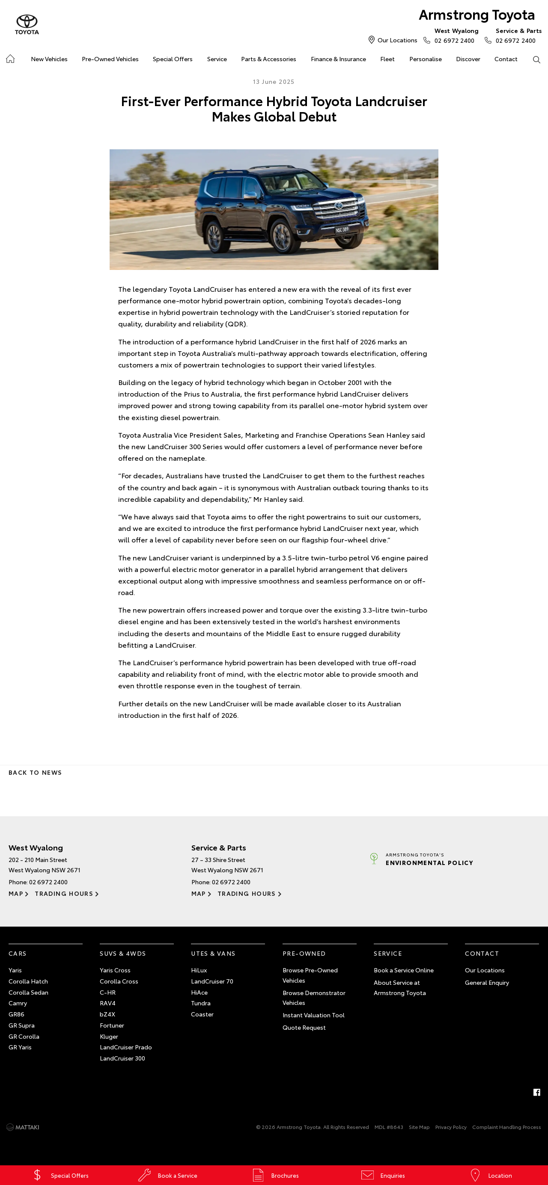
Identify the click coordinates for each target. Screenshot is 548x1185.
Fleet (387, 58)
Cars (18, 953)
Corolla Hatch (28, 981)
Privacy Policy (451, 1126)
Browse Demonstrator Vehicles (314, 997)
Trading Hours (64, 893)
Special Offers (173, 58)
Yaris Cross (115, 970)
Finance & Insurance (338, 58)
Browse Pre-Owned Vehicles (310, 975)
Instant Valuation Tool (314, 1014)
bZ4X (107, 1014)
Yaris (15, 970)
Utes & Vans (213, 953)
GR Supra (22, 1025)
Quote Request (304, 1027)
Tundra (201, 1002)
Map (16, 893)
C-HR (108, 992)
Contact (506, 58)
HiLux (199, 970)
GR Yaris (20, 1047)
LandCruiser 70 (212, 981)
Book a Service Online (404, 970)
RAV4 (108, 1002)
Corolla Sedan (28, 992)
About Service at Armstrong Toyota (400, 987)
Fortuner (112, 1025)
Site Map (419, 1126)
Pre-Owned (304, 953)
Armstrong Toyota (477, 13)
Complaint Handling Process (506, 1126)
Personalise (425, 58)
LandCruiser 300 (122, 1058)
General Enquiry (487, 982)
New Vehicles (49, 58)
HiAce (199, 992)
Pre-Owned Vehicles (110, 58)
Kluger (109, 1036)
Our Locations (397, 40)
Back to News (35, 772)
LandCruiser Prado (126, 1047)
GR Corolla (24, 1036)
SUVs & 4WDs (123, 953)
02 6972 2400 (455, 35)
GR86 (16, 1014)
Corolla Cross (119, 981)
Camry (18, 1002)
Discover (468, 58)
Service (217, 58)
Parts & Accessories (268, 58)
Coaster (202, 1014)
